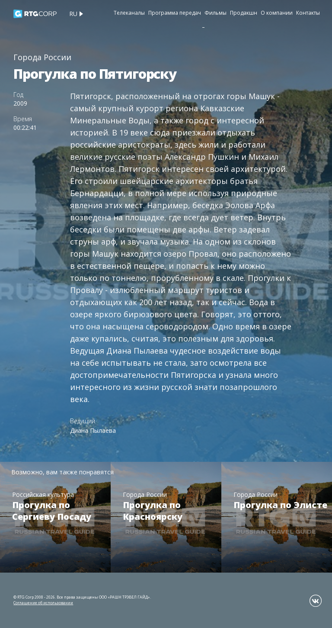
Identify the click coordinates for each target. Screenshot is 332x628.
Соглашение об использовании (43, 602)
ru (73, 14)
